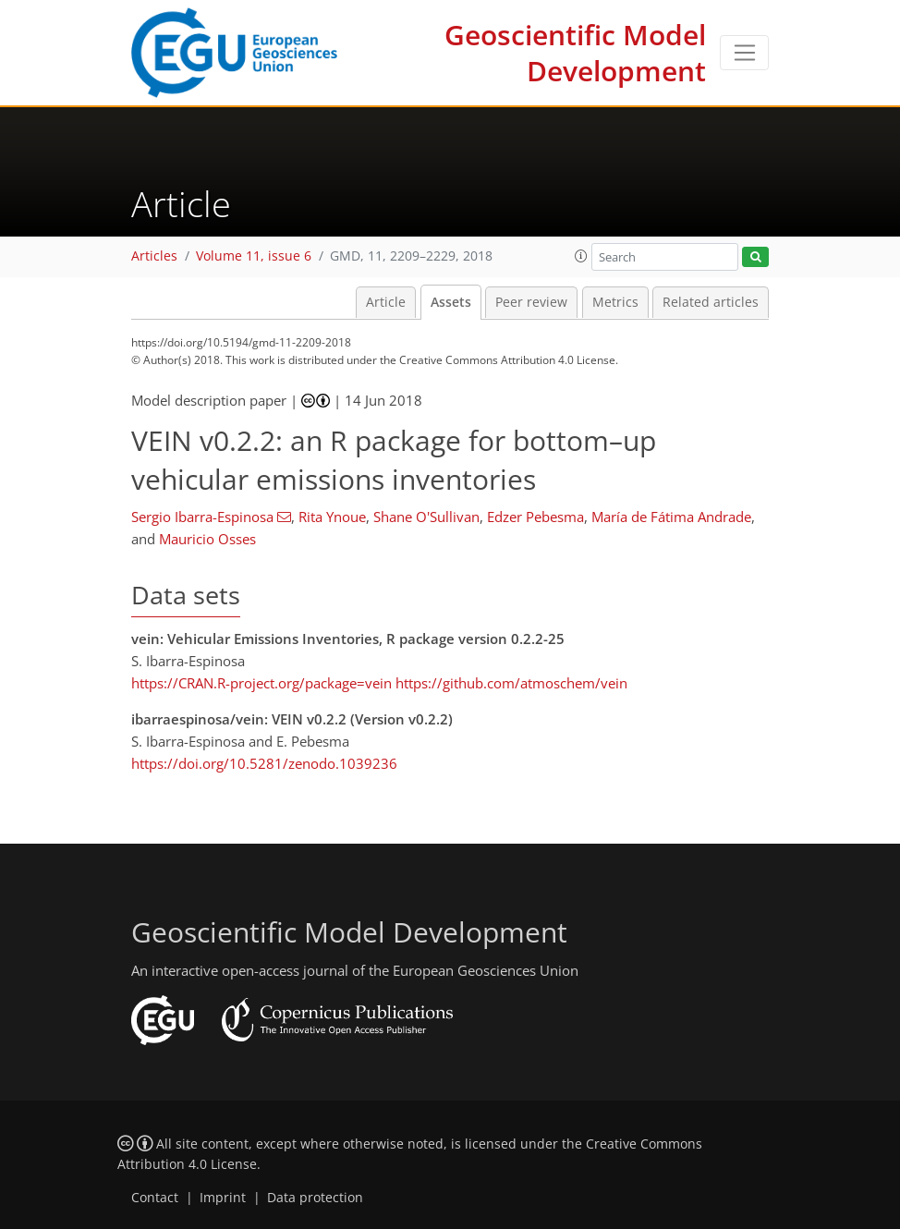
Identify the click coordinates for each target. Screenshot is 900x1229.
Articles (154, 256)
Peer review (531, 302)
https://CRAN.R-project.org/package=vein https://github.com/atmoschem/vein (379, 683)
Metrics (615, 302)
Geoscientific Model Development (575, 53)
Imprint (223, 1197)
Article (386, 302)
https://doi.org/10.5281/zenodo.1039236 (264, 763)
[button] (581, 256)
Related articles (711, 302)
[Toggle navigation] (744, 52)
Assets (451, 302)
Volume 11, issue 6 (253, 256)
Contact (154, 1197)
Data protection (315, 1197)
